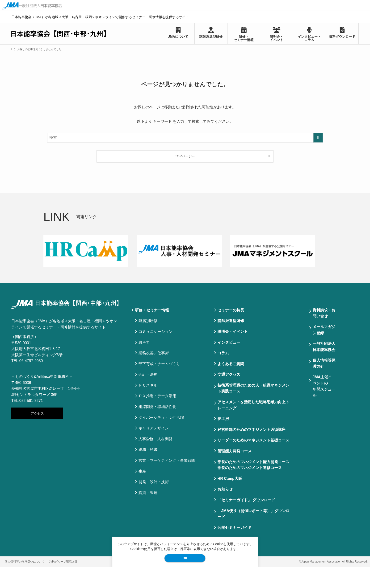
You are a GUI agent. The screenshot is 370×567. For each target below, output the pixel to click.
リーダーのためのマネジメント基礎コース (253, 440)
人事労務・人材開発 (155, 439)
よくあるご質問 (231, 364)
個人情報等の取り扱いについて (24, 561)
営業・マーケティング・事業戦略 (167, 460)
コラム (223, 353)
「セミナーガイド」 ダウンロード (246, 500)
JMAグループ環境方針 (63, 561)
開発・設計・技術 (154, 482)
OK (184, 558)
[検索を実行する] (318, 138)
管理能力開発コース (235, 451)
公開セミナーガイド (235, 528)
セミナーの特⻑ (231, 310)
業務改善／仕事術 (154, 353)
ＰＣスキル (148, 385)
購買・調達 (148, 493)
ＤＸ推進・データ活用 (157, 396)
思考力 (144, 342)
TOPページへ (185, 156)
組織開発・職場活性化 (157, 407)
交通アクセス (229, 374)
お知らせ (225, 489)
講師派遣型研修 (231, 321)
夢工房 (223, 419)
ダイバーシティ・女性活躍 (161, 418)
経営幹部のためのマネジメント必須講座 (252, 430)
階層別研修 (148, 321)
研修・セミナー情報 (152, 310)
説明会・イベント (233, 332)
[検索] (356, 17)
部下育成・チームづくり (159, 364)
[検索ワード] (185, 138)
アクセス (37, 413)
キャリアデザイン (154, 428)
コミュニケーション (155, 332)
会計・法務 (148, 374)
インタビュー (229, 342)
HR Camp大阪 (230, 479)
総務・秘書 (148, 450)
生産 (142, 471)
